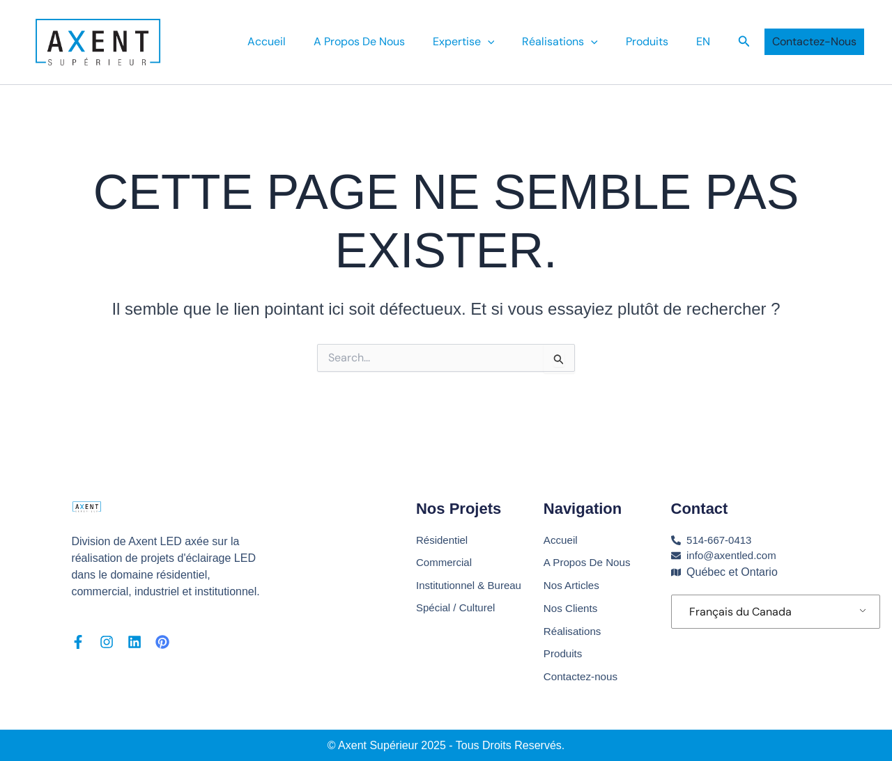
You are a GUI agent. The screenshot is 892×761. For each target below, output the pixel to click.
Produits (655, 41)
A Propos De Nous (384, 41)
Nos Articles (573, 582)
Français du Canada (740, 607)
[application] (507, 42)
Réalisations (574, 42)
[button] (744, 42)
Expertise (483, 42)
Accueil (297, 41)
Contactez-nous (583, 676)
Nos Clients (572, 605)
